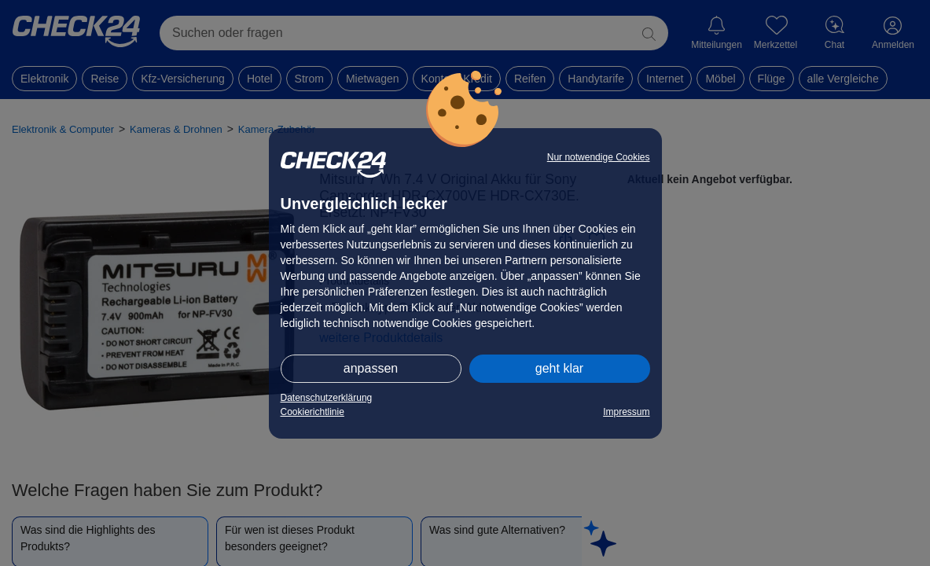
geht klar (559, 368)
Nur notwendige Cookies (598, 157)
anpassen (371, 368)
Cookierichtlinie (312, 411)
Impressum (626, 411)
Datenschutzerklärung (327, 397)
